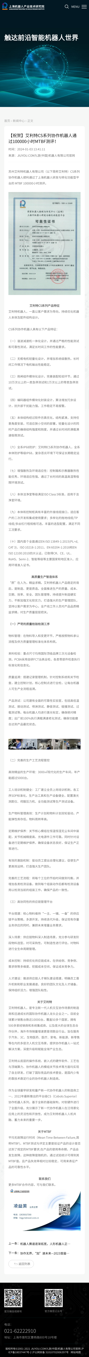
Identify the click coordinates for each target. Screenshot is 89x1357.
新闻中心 (19, 121)
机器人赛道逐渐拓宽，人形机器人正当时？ (45, 1244)
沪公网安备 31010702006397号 (50, 1352)
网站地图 (76, 1352)
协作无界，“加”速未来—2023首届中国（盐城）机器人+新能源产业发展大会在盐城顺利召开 (45, 1253)
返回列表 (22, 1264)
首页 (7, 121)
